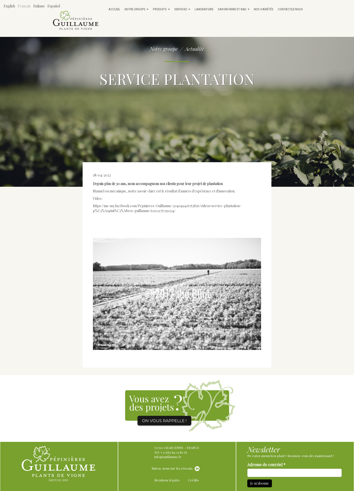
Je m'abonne (259, 483)
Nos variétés (263, 9)
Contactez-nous (290, 9)
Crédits (193, 480)
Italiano (39, 6)
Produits (161, 9)
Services (182, 9)
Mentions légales (167, 480)
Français (24, 6)
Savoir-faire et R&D (234, 9)
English (9, 6)
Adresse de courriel (266, 464)
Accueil (114, 9)
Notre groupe (136, 9)
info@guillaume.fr (167, 457)
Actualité (194, 48)
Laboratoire (204, 9)
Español (53, 6)
